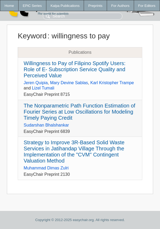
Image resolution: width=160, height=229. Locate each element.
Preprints (95, 6)
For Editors (146, 6)
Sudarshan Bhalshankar (46, 125)
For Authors (120, 6)
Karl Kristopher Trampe (112, 82)
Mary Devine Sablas (69, 82)
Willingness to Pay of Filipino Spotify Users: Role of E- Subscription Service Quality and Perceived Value (75, 69)
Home (9, 6)
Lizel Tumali (43, 88)
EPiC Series (32, 6)
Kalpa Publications (65, 6)
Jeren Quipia (36, 82)
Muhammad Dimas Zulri (46, 168)
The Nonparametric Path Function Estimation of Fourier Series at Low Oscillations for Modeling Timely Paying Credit (79, 112)
